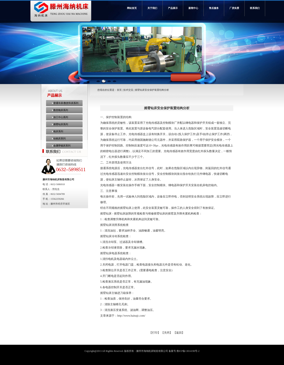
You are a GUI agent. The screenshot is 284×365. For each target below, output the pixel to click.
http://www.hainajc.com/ (131, 315)
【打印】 (154, 332)
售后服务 (214, 8)
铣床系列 (58, 131)
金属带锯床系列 (61, 145)
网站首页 (132, 8)
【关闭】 (166, 332)
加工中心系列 (60, 117)
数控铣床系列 (60, 110)
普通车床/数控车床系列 (65, 103)
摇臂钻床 (106, 224)
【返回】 (179, 332)
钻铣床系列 (59, 138)
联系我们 (255, 8)
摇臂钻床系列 (60, 124)
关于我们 (152, 8)
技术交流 (128, 90)
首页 (119, 90)
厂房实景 (234, 8)
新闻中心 (193, 8)
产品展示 (173, 8)
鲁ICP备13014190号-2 (188, 351)
